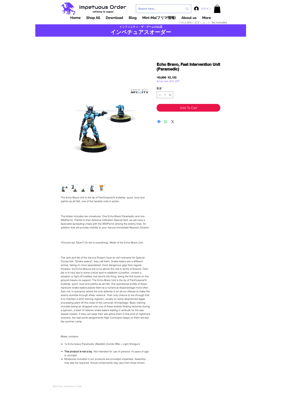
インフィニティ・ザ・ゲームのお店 (140, 26)
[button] (217, 9)
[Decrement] (159, 95)
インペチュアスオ (132, 32)
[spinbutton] (165, 95)
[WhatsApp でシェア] (166, 121)
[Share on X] (172, 121)
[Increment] (170, 95)
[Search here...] (158, 9)
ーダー (163, 32)
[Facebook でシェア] (159, 121)
